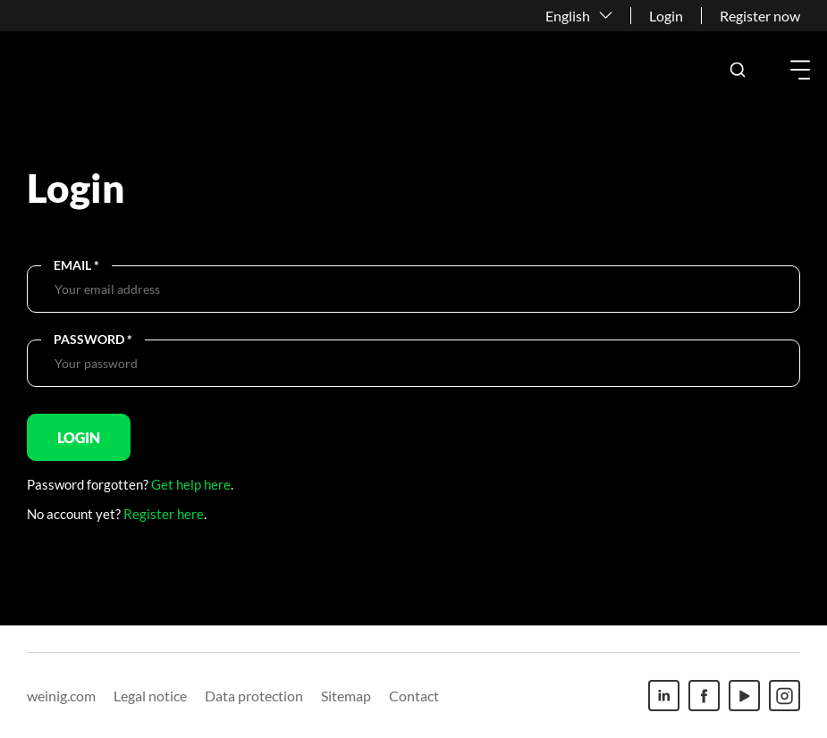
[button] (738, 70)
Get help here (191, 484)
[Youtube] (744, 695)
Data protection (254, 695)
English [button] (567, 15)
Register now (760, 15)
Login (666, 15)
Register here (163, 514)
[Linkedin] (663, 695)
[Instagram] (784, 695)
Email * (76, 265)
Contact (414, 695)
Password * (93, 339)
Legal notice (150, 695)
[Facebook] (704, 695)
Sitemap (346, 695)
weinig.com (61, 695)
